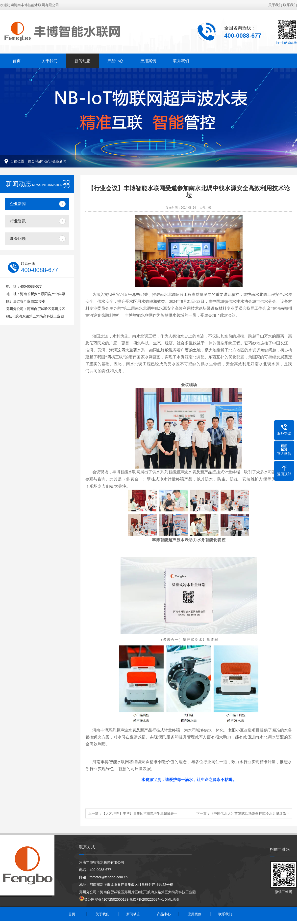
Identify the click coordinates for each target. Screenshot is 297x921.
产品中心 (115, 61)
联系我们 (290, 5)
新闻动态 (82, 61)
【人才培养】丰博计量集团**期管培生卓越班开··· (139, 813)
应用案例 (148, 61)
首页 (17, 61)
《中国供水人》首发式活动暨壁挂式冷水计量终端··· (249, 813)
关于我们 (275, 5)
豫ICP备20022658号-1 (146, 899)
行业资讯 (18, 221)
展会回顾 (18, 238)
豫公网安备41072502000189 (103, 899)
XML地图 (172, 899)
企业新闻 (59, 161)
